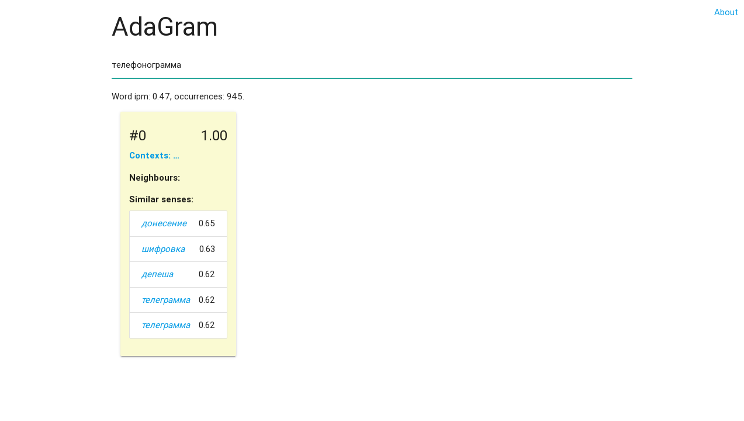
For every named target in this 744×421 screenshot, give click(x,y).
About (726, 12)
